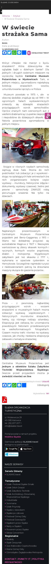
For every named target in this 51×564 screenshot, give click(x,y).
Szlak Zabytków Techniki (17, 491)
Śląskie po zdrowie (14, 513)
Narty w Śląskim (13, 526)
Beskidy (9, 539)
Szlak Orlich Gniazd (14, 487)
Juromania (10, 503)
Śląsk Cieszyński (13, 542)
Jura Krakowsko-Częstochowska (20, 546)
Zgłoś (45, 381)
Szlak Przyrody (12, 506)
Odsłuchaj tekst (38, 53)
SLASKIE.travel (12, 474)
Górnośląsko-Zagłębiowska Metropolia (23, 552)
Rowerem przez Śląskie (17, 529)
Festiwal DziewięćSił (15, 520)
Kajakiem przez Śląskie (16, 523)
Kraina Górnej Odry (14, 549)
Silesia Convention (14, 533)
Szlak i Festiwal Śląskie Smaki (19, 484)
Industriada (11, 500)
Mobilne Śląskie (13, 437)
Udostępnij (43, 385)
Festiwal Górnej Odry (15, 516)
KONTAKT (10, 559)
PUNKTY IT (24, 559)
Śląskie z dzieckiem (15, 510)
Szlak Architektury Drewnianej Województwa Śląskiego (20, 495)
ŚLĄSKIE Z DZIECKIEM (9, 2)
